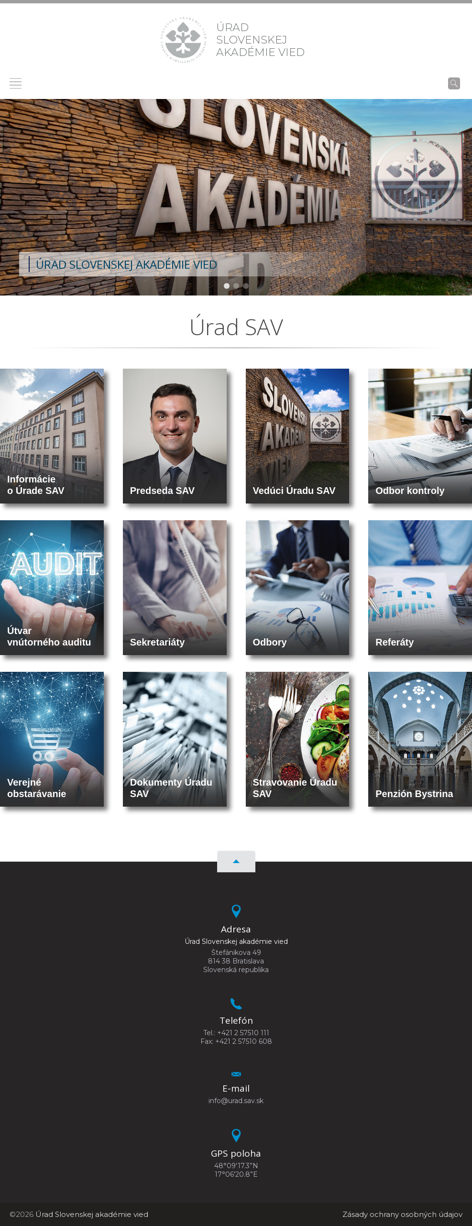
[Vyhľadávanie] (454, 83)
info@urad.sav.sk (236, 1100)
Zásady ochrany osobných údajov (402, 1214)
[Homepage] (183, 40)
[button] (227, 286)
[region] (236, 197)
